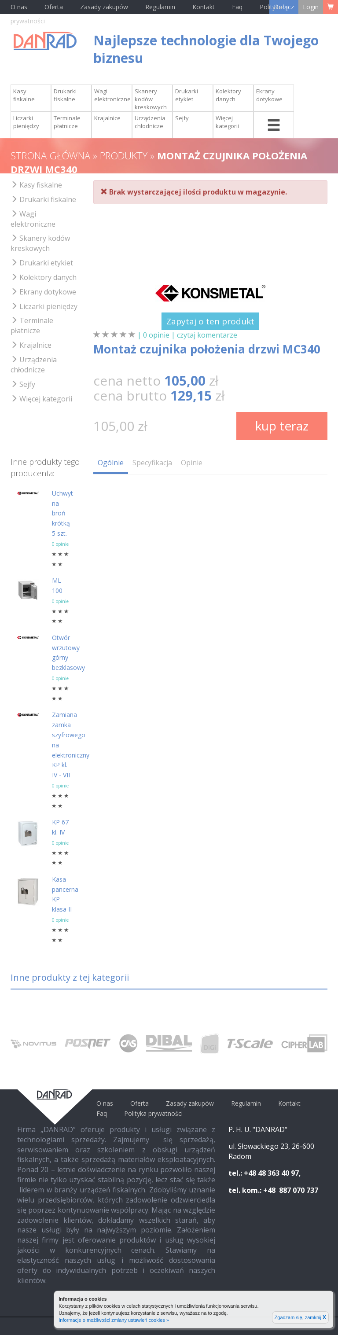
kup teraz (282, 425)
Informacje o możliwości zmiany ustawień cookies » (114, 1320)
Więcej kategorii (227, 122)
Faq (237, 7)
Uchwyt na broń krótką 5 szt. (62, 513)
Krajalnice (107, 118)
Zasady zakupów (104, 7)
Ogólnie (111, 462)
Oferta (53, 7)
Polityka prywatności (153, 1113)
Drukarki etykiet (186, 95)
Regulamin (160, 7)
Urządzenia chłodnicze (150, 122)
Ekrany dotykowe (269, 95)
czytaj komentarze (207, 335)
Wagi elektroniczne (112, 95)
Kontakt (204, 7)
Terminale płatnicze (67, 122)
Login (311, 7)
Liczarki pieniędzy (26, 122)
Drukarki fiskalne (65, 95)
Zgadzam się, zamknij (300, 1317)
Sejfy (182, 118)
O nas (19, 7)
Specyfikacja (152, 462)
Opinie (191, 462)
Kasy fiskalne (24, 95)
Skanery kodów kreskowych (151, 99)
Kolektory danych (228, 95)
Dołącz (284, 7)
